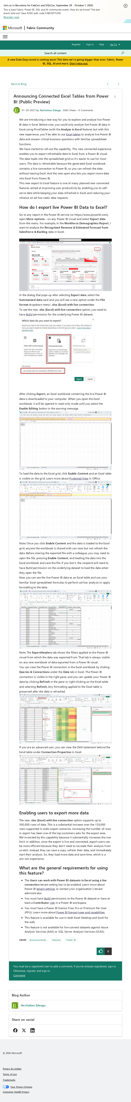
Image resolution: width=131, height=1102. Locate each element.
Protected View (78, 478)
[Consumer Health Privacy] (65, 1092)
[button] (114, 96)
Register (76, 44)
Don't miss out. (79, 63)
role (52, 902)
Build (29, 314)
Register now (11, 17)
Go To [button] (113, 44)
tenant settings (46, 889)
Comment (19, 975)
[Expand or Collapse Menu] (5, 36)
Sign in (89, 44)
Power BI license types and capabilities (80, 912)
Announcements (37, 940)
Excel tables (73, 134)
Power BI (70, 940)
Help (101, 44)
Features (56, 940)
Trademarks (9, 1079)
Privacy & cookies (12, 1068)
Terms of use (10, 1074)
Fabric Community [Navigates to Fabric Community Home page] (40, 28)
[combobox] (84, 53)
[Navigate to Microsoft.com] (12, 28)
